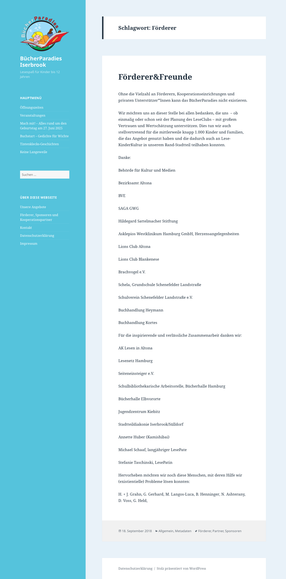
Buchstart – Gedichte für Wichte (44, 136)
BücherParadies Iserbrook (41, 61)
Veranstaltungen (32, 115)
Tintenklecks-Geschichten (39, 144)
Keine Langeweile (33, 152)
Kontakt (26, 227)
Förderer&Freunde (155, 76)
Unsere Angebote (33, 207)
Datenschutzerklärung (37, 235)
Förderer (204, 531)
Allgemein (165, 531)
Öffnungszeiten (31, 107)
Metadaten (183, 531)
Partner (218, 531)
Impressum (28, 243)
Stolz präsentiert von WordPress (181, 568)
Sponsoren (233, 531)
